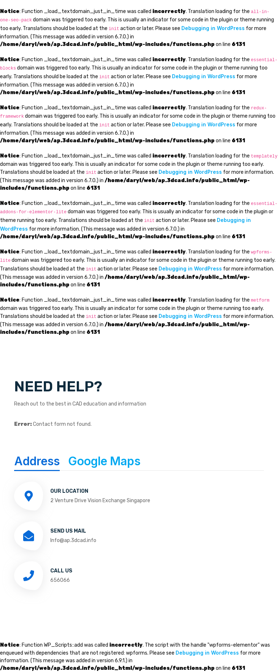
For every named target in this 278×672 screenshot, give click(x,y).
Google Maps (104, 461)
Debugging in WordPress (213, 28)
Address (37, 461)
